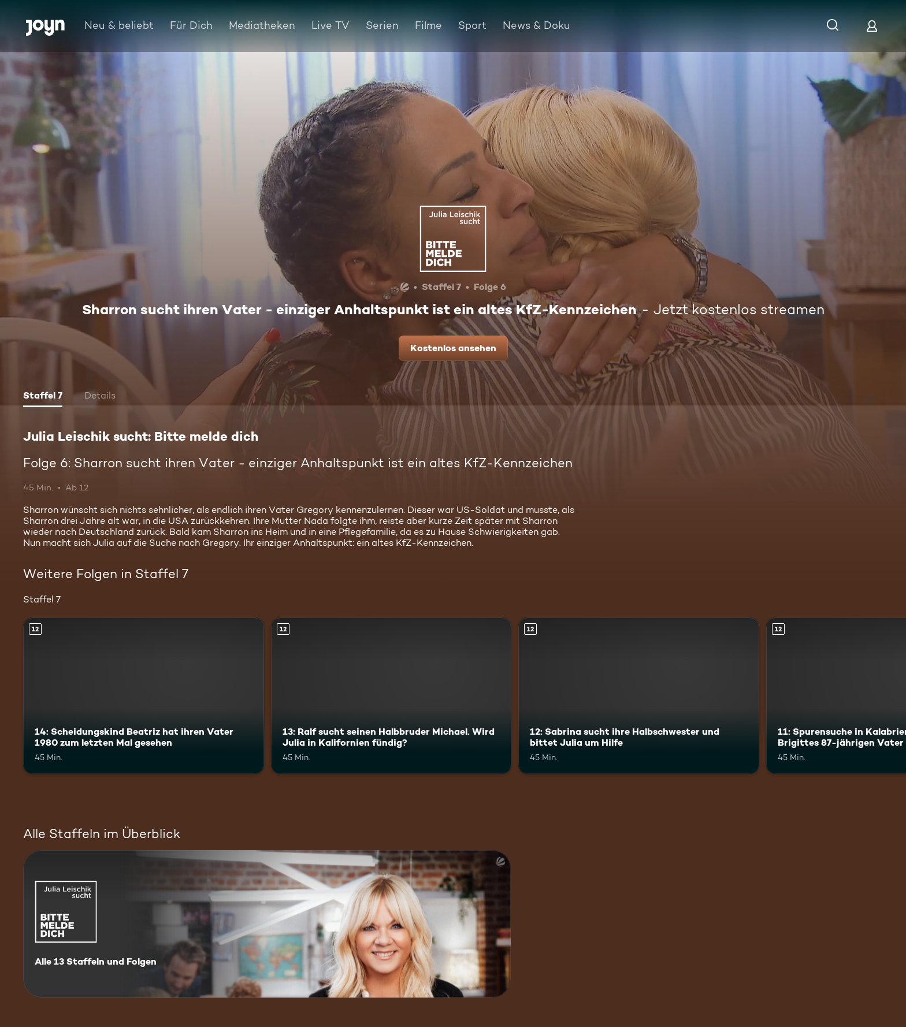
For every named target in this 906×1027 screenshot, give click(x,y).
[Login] (872, 26)
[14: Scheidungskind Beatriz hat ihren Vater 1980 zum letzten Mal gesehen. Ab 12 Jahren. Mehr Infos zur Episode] (143, 695)
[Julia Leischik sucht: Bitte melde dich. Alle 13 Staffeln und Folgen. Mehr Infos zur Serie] (267, 924)
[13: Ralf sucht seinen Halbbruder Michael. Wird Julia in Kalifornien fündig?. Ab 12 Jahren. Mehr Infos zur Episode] (391, 695)
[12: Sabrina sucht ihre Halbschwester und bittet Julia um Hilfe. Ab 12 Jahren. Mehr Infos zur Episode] (638, 695)
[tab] (43, 396)
